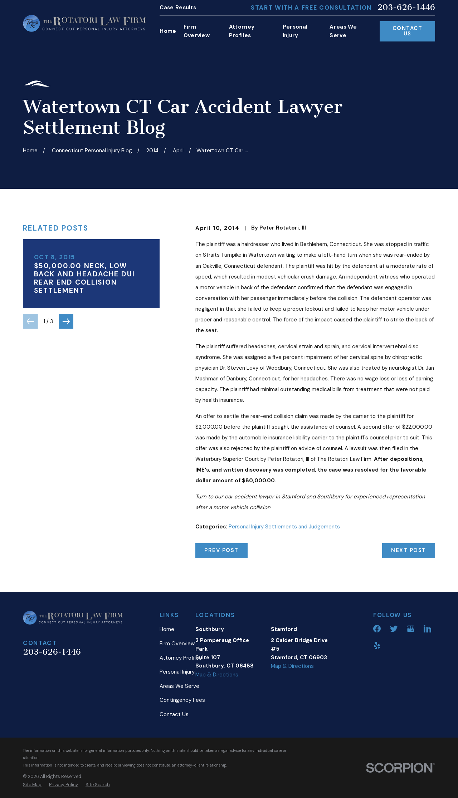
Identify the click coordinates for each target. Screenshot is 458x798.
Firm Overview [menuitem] (197, 31)
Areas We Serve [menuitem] (343, 31)
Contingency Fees (182, 700)
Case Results (178, 7)
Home (167, 629)
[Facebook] (377, 628)
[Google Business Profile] (410, 628)
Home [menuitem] (168, 31)
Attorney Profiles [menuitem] (241, 31)
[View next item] (66, 321)
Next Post (408, 550)
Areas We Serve (179, 686)
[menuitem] (32, 784)
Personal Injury (177, 671)
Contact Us (408, 31)
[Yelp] (377, 645)
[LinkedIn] (427, 628)
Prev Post (221, 550)
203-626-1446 (406, 7)
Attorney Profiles (181, 657)
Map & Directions (216, 674)
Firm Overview (177, 643)
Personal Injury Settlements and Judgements (284, 526)
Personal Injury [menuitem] (295, 31)
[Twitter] (394, 628)
